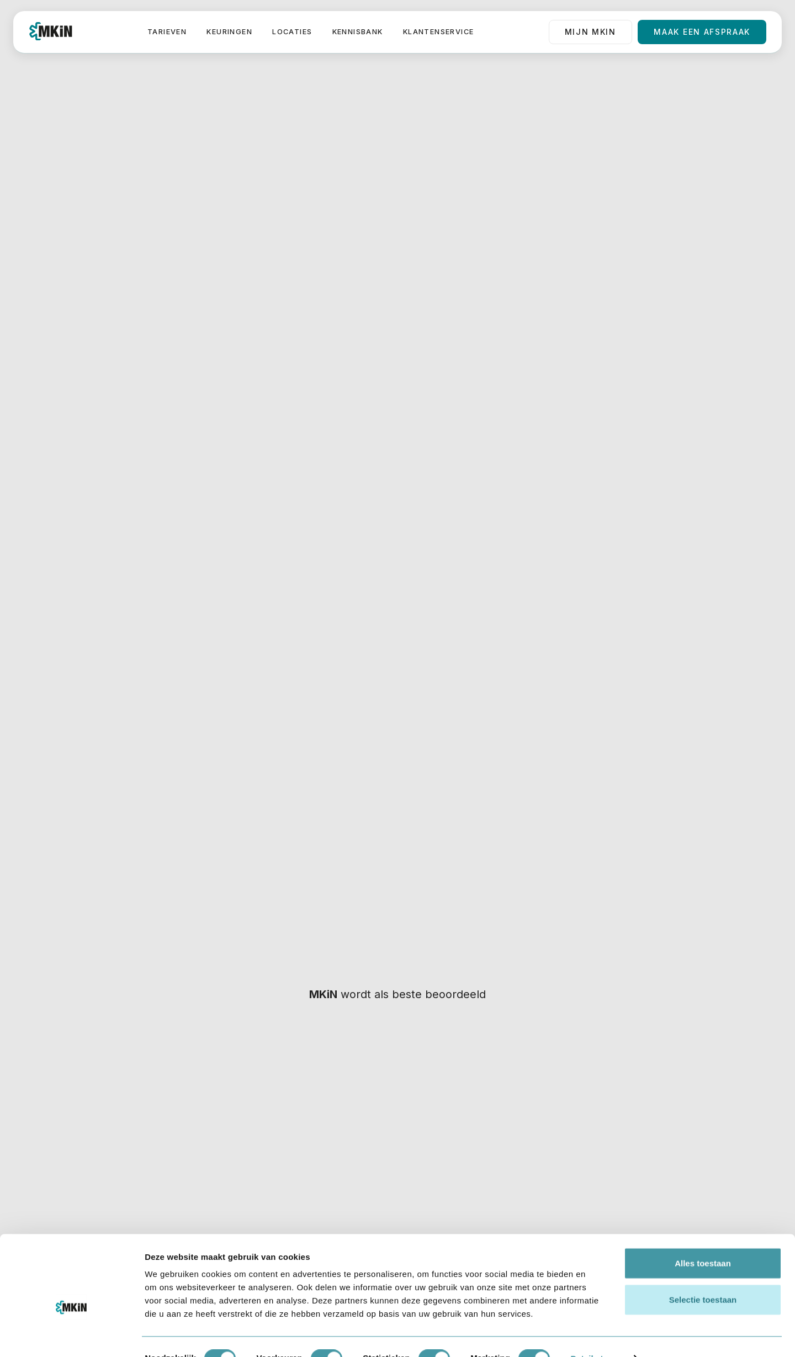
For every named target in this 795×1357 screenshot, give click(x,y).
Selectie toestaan (703, 1276)
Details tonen (596, 1335)
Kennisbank (357, 32)
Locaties (292, 32)
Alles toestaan (703, 1239)
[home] (51, 32)
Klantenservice (438, 32)
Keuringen (229, 32)
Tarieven (167, 32)
